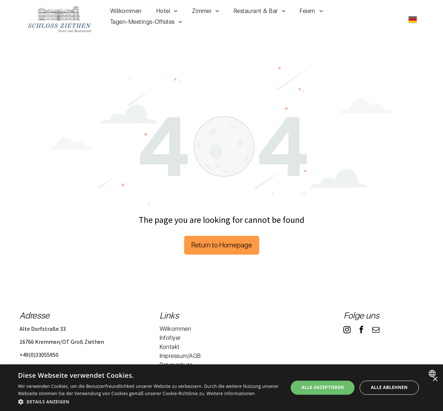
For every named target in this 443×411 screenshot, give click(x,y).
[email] (375, 330)
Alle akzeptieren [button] (322, 387)
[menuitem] (126, 11)
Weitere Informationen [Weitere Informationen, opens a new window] (231, 393)
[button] (149, 401)
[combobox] (433, 373)
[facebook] (361, 330)
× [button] (435, 379)
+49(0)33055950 (38, 354)
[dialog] (221, 387)
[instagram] (347, 330)
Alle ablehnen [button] (389, 387)
